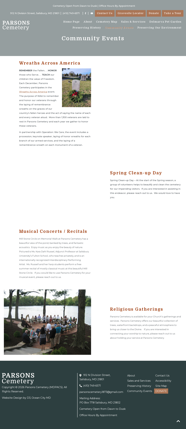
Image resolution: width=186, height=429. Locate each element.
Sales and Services (139, 380)
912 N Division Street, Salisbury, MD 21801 (34, 13)
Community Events (119, 27)
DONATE (161, 391)
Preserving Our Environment (159, 27)
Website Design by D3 (16, 397)
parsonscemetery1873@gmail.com (101, 392)
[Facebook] (85, 13)
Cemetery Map (106, 21)
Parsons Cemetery (37, 387)
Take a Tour (172, 13)
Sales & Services (133, 21)
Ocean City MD (41, 397)
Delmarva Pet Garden (165, 21)
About (88, 21)
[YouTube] (92, 13)
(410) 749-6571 (71, 13)
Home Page (71, 21)
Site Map (161, 385)
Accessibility (163, 380)
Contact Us (105, 13)
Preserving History (87, 27)
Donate (154, 13)
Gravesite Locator (131, 13)
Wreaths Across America (33, 91)
